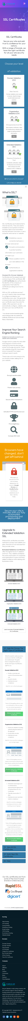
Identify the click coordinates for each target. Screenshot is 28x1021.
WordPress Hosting (7, 927)
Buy (14, 103)
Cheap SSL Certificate (8, 951)
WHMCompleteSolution (17, 907)
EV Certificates (9, 281)
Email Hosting (5, 929)
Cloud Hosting (5, 925)
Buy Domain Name (7, 953)
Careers (4, 971)
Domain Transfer (6, 945)
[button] (14, 649)
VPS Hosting (5, 923)
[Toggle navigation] (26, 186)
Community (5, 973)
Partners (4, 977)
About (4, 965)
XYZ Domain (5, 949)
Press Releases (6, 979)
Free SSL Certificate (7, 957)
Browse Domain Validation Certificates (14, 714)
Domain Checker (6, 943)
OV (24, 279)
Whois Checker (6, 955)
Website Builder (6, 935)
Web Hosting (5, 921)
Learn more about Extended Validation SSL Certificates (14, 630)
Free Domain (5, 947)
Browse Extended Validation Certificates (14, 839)
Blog (3, 969)
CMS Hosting (5, 931)
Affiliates (4, 967)
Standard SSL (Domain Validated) (12, 275)
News (3, 975)
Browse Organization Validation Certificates (14, 770)
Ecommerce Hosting (7, 933)
